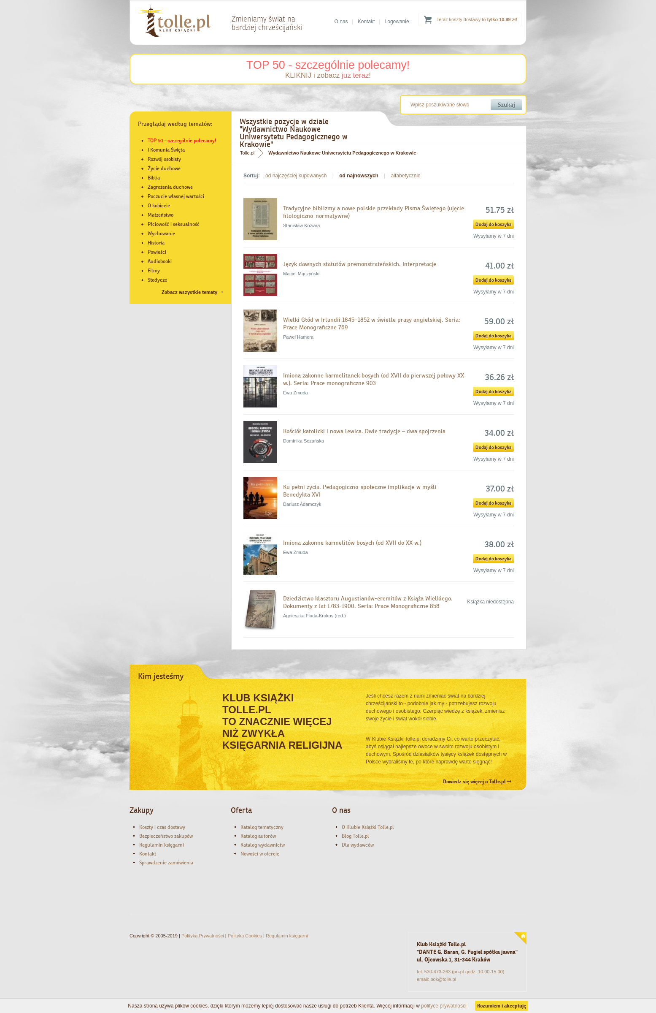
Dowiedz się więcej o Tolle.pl (477, 781)
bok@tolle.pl (443, 979)
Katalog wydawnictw (262, 844)
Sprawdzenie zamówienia (166, 862)
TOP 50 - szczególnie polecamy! (328, 65)
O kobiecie (159, 205)
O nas (341, 21)
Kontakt (366, 21)
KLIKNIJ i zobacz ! (328, 75)
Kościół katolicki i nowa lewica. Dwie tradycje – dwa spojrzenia (364, 431)
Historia (156, 242)
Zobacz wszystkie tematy (192, 292)
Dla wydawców (358, 844)
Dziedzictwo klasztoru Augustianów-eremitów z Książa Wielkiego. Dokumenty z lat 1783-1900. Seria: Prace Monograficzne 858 (368, 602)
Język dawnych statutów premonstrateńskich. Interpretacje (359, 264)
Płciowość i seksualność (174, 224)
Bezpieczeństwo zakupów (166, 836)
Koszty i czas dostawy (162, 827)
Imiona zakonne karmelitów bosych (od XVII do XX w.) (352, 542)
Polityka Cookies (245, 935)
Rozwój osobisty (164, 159)
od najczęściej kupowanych (296, 176)
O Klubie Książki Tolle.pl (368, 827)
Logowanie (397, 21)
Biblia (154, 177)
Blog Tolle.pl (355, 836)
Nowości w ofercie (259, 853)
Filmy (154, 270)
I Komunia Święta (166, 149)
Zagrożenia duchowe (170, 187)
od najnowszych (358, 176)
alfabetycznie (406, 176)
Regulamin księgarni (161, 844)
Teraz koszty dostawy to (477, 19)
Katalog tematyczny (261, 827)
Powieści (157, 252)
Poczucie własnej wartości (176, 196)
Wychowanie (161, 233)
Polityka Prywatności (202, 935)
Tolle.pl (247, 152)
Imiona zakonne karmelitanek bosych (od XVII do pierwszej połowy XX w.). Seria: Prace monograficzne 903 (373, 379)
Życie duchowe (164, 168)
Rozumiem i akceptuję (501, 1005)
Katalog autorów (258, 836)
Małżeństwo (160, 214)
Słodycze (157, 279)
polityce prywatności (443, 1006)
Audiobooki (160, 261)
